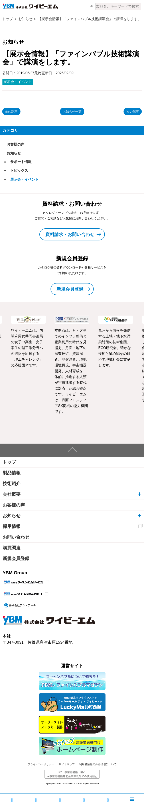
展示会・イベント (17, 82)
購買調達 (11, 547)
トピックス (19, 170)
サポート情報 (21, 162)
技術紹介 (11, 483)
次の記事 (132, 111)
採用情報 (11, 526)
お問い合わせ (16, 537)
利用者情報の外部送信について (98, 764)
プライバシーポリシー (41, 764)
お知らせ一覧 (72, 111)
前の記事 (11, 111)
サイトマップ (67, 764)
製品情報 (11, 472)
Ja (91, 6)
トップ (7, 19)
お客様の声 (15, 144)
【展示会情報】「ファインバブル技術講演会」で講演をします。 (89, 19)
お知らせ (25, 19)
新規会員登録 (16, 558)
